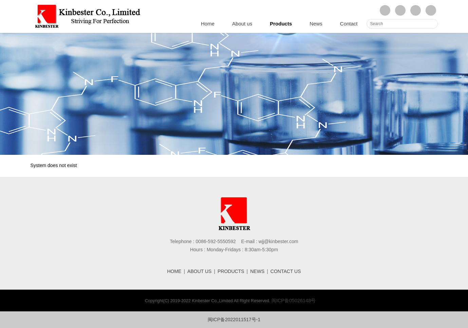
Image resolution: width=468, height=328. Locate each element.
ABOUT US (199, 271)
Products (281, 23)
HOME (174, 271)
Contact (349, 23)
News (316, 23)
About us (242, 23)
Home (207, 23)
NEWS (257, 271)
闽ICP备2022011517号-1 (234, 319)
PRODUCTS (231, 271)
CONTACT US (285, 271)
